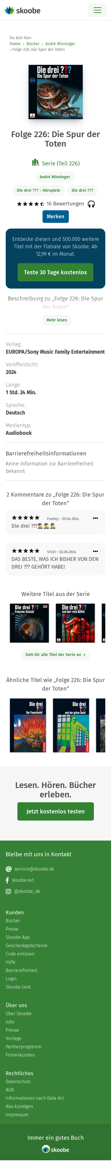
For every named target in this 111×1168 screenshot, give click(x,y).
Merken (55, 216)
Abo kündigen (19, 1106)
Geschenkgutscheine (26, 945)
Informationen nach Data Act (35, 1098)
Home (15, 43)
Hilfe (10, 962)
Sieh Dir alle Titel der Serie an (55, 654)
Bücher (33, 43)
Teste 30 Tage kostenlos (55, 272)
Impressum (17, 1114)
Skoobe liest (18, 987)
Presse (12, 1030)
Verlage (13, 1038)
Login (11, 978)
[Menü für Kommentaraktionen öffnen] (95, 518)
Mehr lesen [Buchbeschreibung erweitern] (57, 320)
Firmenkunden (20, 1055)
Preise (12, 929)
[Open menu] (97, 10)
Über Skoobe (19, 1013)
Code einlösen (20, 954)
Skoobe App (18, 937)
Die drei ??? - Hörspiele (38, 190)
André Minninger (60, 43)
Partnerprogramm (24, 1046)
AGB (10, 1090)
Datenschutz (18, 1081)
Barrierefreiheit (21, 970)
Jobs (10, 1022)
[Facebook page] (55, 880)
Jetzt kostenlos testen (56, 811)
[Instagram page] (55, 891)
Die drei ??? (82, 190)
